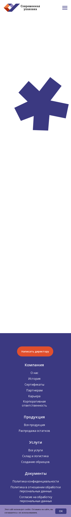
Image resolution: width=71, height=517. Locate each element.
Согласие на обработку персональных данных (35, 499)
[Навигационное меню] (64, 8)
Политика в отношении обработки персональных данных (36, 489)
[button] (35, 351)
